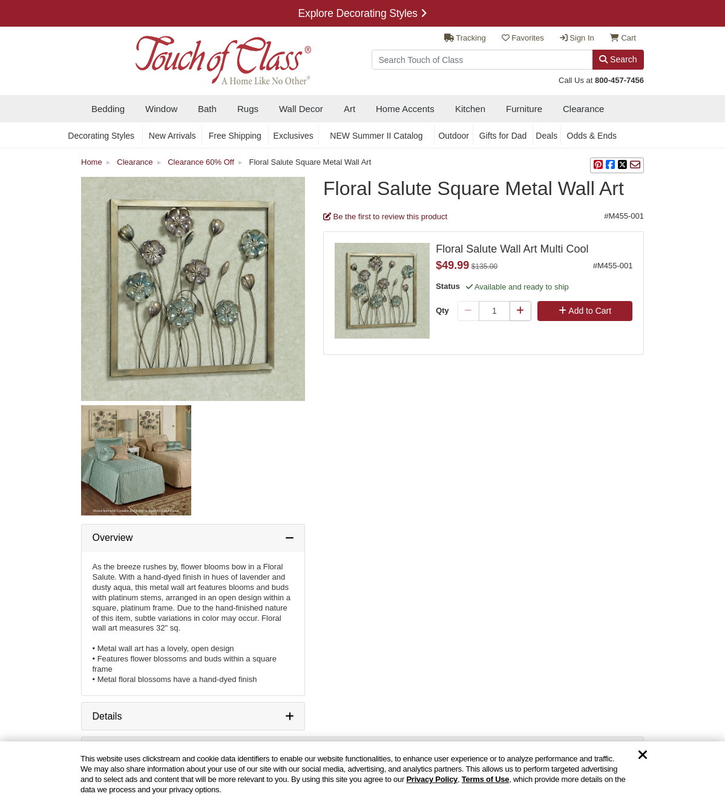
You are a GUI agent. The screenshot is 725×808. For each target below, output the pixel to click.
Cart (623, 37)
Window (161, 109)
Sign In (577, 37)
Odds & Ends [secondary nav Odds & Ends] (592, 136)
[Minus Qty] (468, 311)
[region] (362, 774)
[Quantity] (494, 311)
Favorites (523, 37)
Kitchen (470, 109)
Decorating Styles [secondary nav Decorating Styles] (101, 136)
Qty (442, 310)
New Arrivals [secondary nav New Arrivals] (172, 136)
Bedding (108, 109)
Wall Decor (301, 109)
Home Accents (405, 109)
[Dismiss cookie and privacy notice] (643, 755)
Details (107, 716)
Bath (207, 109)
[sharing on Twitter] (622, 165)
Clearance (583, 109)
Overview (113, 537)
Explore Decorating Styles (362, 13)
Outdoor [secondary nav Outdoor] (453, 136)
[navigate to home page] (196, 56)
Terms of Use (485, 779)
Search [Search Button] (618, 59)
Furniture (524, 109)
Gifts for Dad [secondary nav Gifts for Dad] (503, 136)
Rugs (247, 109)
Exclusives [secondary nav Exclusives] (293, 136)
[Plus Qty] (520, 311)
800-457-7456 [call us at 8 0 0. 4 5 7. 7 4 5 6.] (619, 80)
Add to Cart (585, 311)
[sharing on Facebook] (610, 165)
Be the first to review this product (385, 216)
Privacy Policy (432, 779)
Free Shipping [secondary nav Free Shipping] (235, 136)
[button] (598, 165)
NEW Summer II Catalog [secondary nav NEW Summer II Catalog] (376, 136)
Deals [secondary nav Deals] (546, 136)
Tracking (465, 37)
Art (349, 109)
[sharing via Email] (635, 165)
